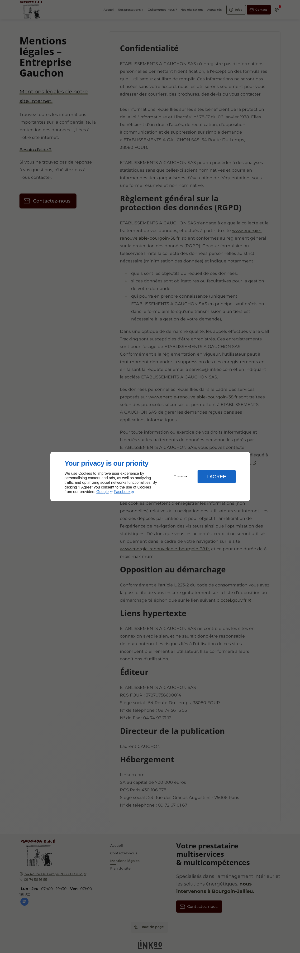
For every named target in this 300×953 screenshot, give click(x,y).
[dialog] (150, 476)
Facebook (122, 492)
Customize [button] (180, 476)
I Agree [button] (216, 476)
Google (102, 492)
